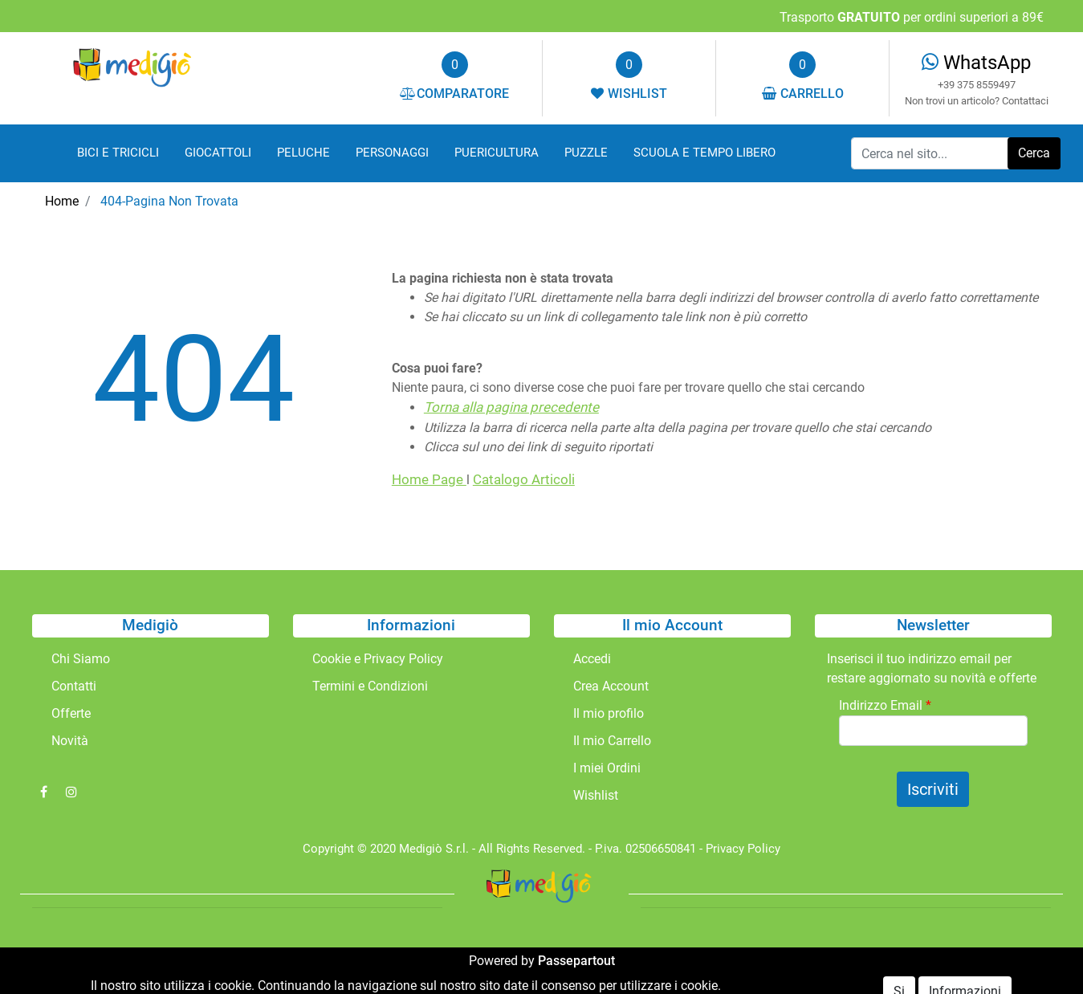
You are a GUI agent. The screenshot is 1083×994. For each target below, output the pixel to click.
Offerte (71, 713)
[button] (1034, 153)
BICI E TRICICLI (118, 152)
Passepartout (576, 960)
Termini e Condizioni (370, 686)
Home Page (429, 479)
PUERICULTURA (496, 152)
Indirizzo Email (885, 705)
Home (62, 201)
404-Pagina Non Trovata (169, 201)
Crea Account (611, 686)
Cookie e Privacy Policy (377, 658)
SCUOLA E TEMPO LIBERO (704, 152)
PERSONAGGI (392, 152)
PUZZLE (586, 152)
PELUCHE (303, 152)
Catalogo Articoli (524, 479)
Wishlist (595, 795)
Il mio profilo (608, 713)
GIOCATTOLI (218, 152)
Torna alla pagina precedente (511, 407)
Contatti (73, 686)
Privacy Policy (743, 848)
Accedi (592, 658)
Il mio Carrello (612, 740)
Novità (69, 740)
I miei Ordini (607, 768)
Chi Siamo (80, 658)
